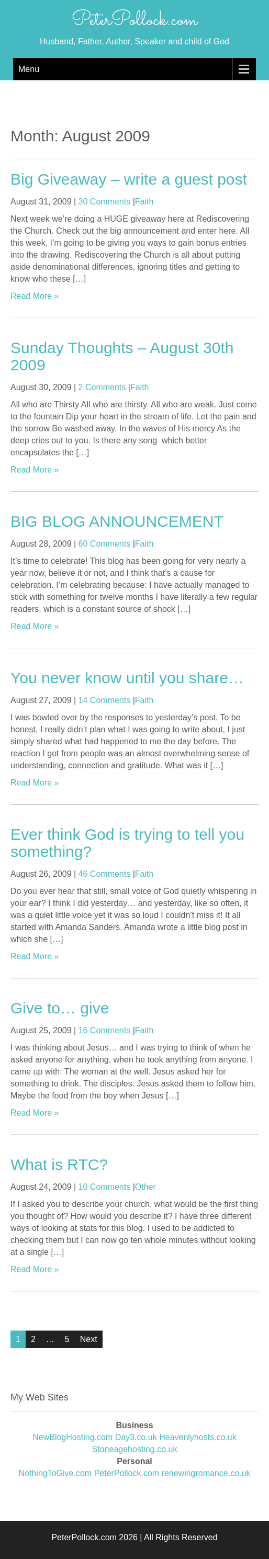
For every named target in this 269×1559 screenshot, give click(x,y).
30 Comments (105, 201)
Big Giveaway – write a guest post (128, 179)
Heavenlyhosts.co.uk (198, 1437)
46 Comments (105, 873)
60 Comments (105, 543)
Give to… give (59, 1008)
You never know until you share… (127, 677)
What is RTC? (59, 1164)
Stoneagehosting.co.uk (134, 1449)
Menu (28, 69)
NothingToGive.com (55, 1473)
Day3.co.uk (136, 1437)
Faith (144, 201)
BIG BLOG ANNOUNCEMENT (116, 521)
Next (88, 1339)
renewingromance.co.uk (206, 1473)
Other (145, 1186)
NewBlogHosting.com (72, 1437)
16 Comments (105, 1030)
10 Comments (105, 1186)
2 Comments (102, 387)
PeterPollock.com (134, 20)
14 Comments (105, 700)
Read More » (34, 296)
